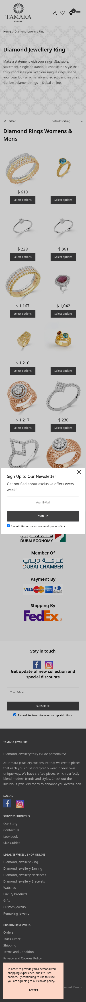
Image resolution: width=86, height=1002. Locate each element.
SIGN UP (43, 516)
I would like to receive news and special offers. (38, 526)
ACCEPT (33, 990)
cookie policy (46, 981)
